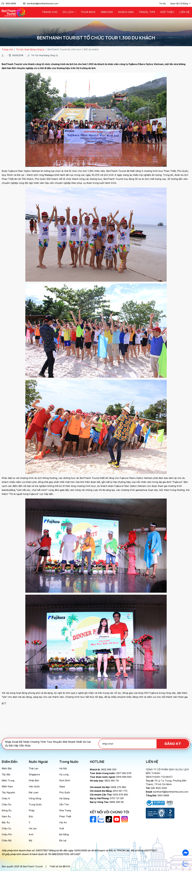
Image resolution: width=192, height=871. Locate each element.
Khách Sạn (125, 12)
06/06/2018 (16, 55)
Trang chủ (50, 12)
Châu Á (6, 798)
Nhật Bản (34, 780)
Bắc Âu (6, 822)
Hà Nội (63, 768)
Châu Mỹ (7, 840)
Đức (31, 816)
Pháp (31, 810)
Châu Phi (7, 834)
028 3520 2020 (156, 788)
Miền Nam (7, 786)
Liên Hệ (184, 12)
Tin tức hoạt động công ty (30, 49)
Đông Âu (6, 810)
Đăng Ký (173, 744)
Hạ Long (64, 774)
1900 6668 (157, 795)
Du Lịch (68, 12)
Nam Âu (6, 816)
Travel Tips (147, 12)
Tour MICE (88, 12)
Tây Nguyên (8, 792)
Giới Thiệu (167, 12)
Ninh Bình (64, 780)
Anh (31, 834)
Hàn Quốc (34, 786)
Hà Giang (64, 798)
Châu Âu (6, 804)
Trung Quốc (35, 804)
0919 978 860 (109, 794)
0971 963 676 (110, 773)
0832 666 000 (103, 769)
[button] (180, 3)
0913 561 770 (108, 790)
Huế (61, 828)
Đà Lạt (62, 840)
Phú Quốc (64, 792)
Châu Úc (6, 828)
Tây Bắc (6, 774)
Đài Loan (33, 792)
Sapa (62, 786)
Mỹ (30, 840)
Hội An (63, 822)
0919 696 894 (111, 776)
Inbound (107, 12)
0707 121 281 (107, 798)
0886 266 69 (107, 802)
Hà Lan (33, 828)
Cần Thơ (64, 804)
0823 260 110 (104, 780)
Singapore (34, 774)
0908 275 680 (108, 787)
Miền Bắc (7, 768)
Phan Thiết (65, 816)
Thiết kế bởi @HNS (59, 866)
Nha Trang (65, 810)
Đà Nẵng (64, 834)
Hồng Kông (35, 798)
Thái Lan (33, 768)
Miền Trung (8, 780)
